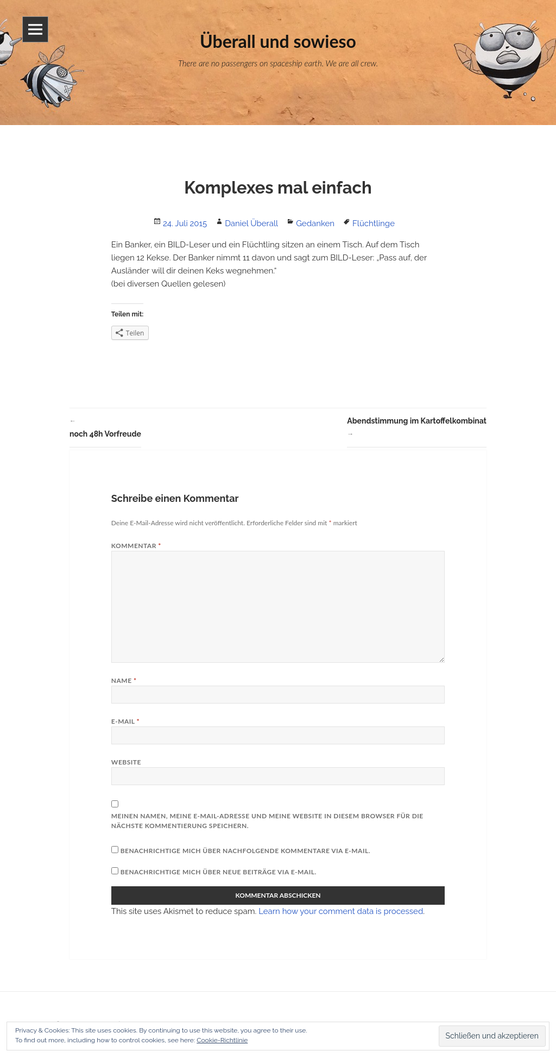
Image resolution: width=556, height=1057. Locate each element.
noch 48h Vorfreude (105, 426)
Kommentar (136, 546)
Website (126, 762)
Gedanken (315, 223)
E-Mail (125, 721)
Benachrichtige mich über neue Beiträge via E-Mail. (219, 872)
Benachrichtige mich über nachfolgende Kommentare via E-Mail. (245, 851)
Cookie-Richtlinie (222, 1040)
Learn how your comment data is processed (340, 911)
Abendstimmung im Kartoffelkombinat (416, 428)
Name (124, 680)
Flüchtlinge (373, 223)
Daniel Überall (251, 223)
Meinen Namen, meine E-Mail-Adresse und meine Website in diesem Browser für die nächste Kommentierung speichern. (267, 821)
